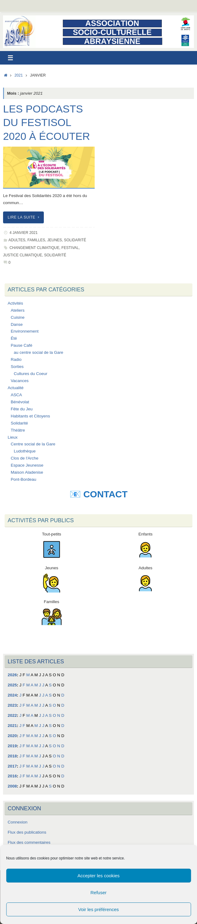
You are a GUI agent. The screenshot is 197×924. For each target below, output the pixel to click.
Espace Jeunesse (27, 465)
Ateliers (18, 310)
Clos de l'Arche (24, 458)
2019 (12, 746)
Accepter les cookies (99, 875)
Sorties (17, 366)
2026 (12, 675)
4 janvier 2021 (23, 233)
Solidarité (75, 240)
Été (14, 338)
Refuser (98, 892)
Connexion (18, 822)
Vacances (19, 380)
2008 (12, 786)
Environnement (25, 331)
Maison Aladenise (27, 472)
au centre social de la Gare (38, 352)
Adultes (17, 240)
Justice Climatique (22, 255)
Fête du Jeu (21, 409)
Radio (16, 359)
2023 (12, 705)
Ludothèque (25, 451)
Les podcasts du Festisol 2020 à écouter (46, 122)
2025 (12, 685)
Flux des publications (27, 832)
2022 (12, 715)
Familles (36, 240)
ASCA (16, 395)
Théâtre (18, 430)
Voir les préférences (98, 909)
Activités (15, 303)
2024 (12, 695)
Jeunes (54, 240)
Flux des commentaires (29, 842)
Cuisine (18, 317)
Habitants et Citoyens (30, 416)
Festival (69, 248)
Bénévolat (20, 402)
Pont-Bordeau (23, 479)
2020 (12, 735)
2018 (12, 756)
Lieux (12, 437)
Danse (17, 324)
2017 (12, 766)
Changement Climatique (34, 248)
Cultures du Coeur (30, 373)
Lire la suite (24, 217)
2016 (12, 776)
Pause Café (21, 345)
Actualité (16, 387)
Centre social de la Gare (33, 444)
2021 (18, 75)
